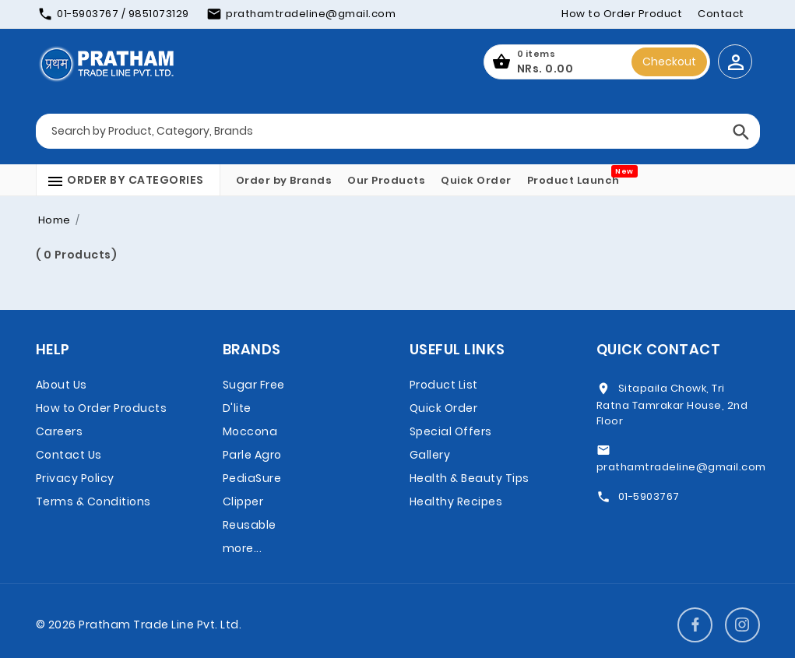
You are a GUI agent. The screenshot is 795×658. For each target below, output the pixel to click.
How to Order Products (101, 408)
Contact (721, 13)
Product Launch (573, 180)
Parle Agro (252, 455)
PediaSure (252, 478)
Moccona (250, 431)
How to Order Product (621, 13)
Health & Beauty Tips (469, 478)
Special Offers (451, 431)
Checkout (669, 61)
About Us (61, 384)
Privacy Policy (75, 478)
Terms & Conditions (93, 501)
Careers (59, 431)
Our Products (386, 180)
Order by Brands (284, 180)
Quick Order (476, 180)
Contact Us (69, 455)
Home (54, 220)
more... (242, 548)
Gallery (430, 455)
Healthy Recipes (456, 501)
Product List (444, 384)
